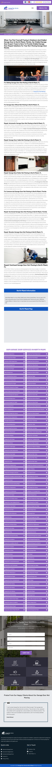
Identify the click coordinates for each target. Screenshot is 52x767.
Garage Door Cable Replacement (11, 450)
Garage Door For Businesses (10, 491)
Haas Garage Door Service (32, 487)
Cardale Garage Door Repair (10, 383)
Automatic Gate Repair (9, 368)
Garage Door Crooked (9, 457)
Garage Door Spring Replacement (34, 405)
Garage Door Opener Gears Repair (11, 598)
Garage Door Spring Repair (32, 402)
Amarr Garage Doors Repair (10, 357)
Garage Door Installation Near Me (11, 542)
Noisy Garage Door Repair (10, 576)
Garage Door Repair (31, 376)
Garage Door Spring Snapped (33, 413)
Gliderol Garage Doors (31, 483)
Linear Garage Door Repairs (32, 502)
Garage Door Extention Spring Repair (12, 483)
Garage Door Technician (32, 420)
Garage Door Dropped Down (10, 465)
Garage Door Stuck (31, 416)
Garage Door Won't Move (32, 457)
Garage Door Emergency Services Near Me (13, 476)
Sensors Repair (30, 580)
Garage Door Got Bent (9, 509)
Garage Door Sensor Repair (32, 390)
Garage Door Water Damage (33, 442)
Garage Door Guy (8, 516)
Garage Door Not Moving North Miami (15, 34)
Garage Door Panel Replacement (33, 353)
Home (5, 34)
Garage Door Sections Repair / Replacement (36, 387)
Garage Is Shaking (30, 468)
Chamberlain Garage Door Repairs (11, 387)
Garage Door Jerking (9, 557)
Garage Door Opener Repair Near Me (12, 609)
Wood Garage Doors (31, 605)
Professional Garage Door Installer (34, 535)
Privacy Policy (6, 758)
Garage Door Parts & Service (33, 361)
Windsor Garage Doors (31, 602)
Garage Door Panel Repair (32, 357)
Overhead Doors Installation (32, 528)
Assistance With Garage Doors (11, 361)
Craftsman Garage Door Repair (11, 402)
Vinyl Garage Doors (31, 594)
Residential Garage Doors (32, 546)
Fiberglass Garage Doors (10, 420)
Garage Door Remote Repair (33, 372)
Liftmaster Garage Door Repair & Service (35, 498)
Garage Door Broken (9, 442)
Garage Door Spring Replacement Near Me (35, 409)
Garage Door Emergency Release (11, 468)
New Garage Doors (31, 513)
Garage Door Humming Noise (10, 520)
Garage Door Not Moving (10, 587)
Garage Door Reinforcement (33, 368)
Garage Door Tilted (31, 424)
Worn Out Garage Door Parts (33, 609)
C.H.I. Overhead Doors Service (11, 376)
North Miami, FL (32, 753)
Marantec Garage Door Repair (33, 505)
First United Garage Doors (10, 424)
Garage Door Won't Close (32, 453)
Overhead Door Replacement (33, 524)
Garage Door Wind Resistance (33, 450)
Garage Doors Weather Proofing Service (35, 465)
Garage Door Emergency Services (11, 472)
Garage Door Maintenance (10, 572)
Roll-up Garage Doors (31, 550)
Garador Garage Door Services (11, 427)
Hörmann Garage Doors (32, 494)
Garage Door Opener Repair (10, 605)
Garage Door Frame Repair (10, 505)
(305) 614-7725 (43, 8)
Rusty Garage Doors (31, 568)
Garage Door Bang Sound (10, 431)
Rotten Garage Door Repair (32, 565)
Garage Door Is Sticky (9, 550)
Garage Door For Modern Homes (11, 498)
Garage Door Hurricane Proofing (11, 535)
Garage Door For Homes (9, 494)
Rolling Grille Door (30, 557)
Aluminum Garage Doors (9, 353)
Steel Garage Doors (31, 587)
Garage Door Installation (10, 539)
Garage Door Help (8, 531)
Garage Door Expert (9, 479)
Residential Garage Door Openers (34, 542)
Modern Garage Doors (31, 509)
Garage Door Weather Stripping (33, 446)
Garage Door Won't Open (32, 461)
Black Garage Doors (9, 372)
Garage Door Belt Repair (10, 439)
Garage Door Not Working (10, 591)
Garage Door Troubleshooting (33, 439)
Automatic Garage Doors (10, 364)
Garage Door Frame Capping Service (12, 502)
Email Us (31, 751)
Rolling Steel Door (30, 561)
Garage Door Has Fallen (9, 528)
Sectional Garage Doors (32, 576)
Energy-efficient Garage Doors (11, 416)
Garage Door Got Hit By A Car (10, 513)
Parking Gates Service (31, 531)
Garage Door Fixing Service (10, 487)
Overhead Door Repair (31, 520)
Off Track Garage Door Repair (33, 516)
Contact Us (5, 756)
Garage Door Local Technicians (11, 565)
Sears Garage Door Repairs (32, 572)
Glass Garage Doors (31, 479)
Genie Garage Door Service (32, 476)
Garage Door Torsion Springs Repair (34, 431)
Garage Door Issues (9, 554)
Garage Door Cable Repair (10, 446)
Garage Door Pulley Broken (32, 364)
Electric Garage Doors (9, 409)
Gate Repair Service (31, 472)
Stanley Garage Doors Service (33, 583)
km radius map (26, 326)
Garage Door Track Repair (32, 435)
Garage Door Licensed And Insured (12, 561)
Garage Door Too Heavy (32, 427)
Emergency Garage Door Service (11, 413)
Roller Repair (29, 554)
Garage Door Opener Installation (11, 602)
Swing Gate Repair (31, 591)
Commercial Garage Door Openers (11, 394)
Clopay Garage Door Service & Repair (12, 390)
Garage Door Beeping (9, 435)
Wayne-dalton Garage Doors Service (34, 598)
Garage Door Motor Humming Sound (12, 580)
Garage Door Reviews (31, 383)
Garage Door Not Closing (10, 583)
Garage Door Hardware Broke (11, 524)
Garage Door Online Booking (10, 594)
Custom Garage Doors (9, 405)
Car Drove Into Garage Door (10, 379)
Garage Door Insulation (9, 546)
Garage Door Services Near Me (33, 398)
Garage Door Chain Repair (10, 453)
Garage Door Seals (8, 461)
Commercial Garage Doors (10, 398)
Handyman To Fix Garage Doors (33, 491)
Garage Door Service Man (32, 394)
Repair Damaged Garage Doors (33, 539)
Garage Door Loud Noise (10, 568)
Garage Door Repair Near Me (33, 379)
